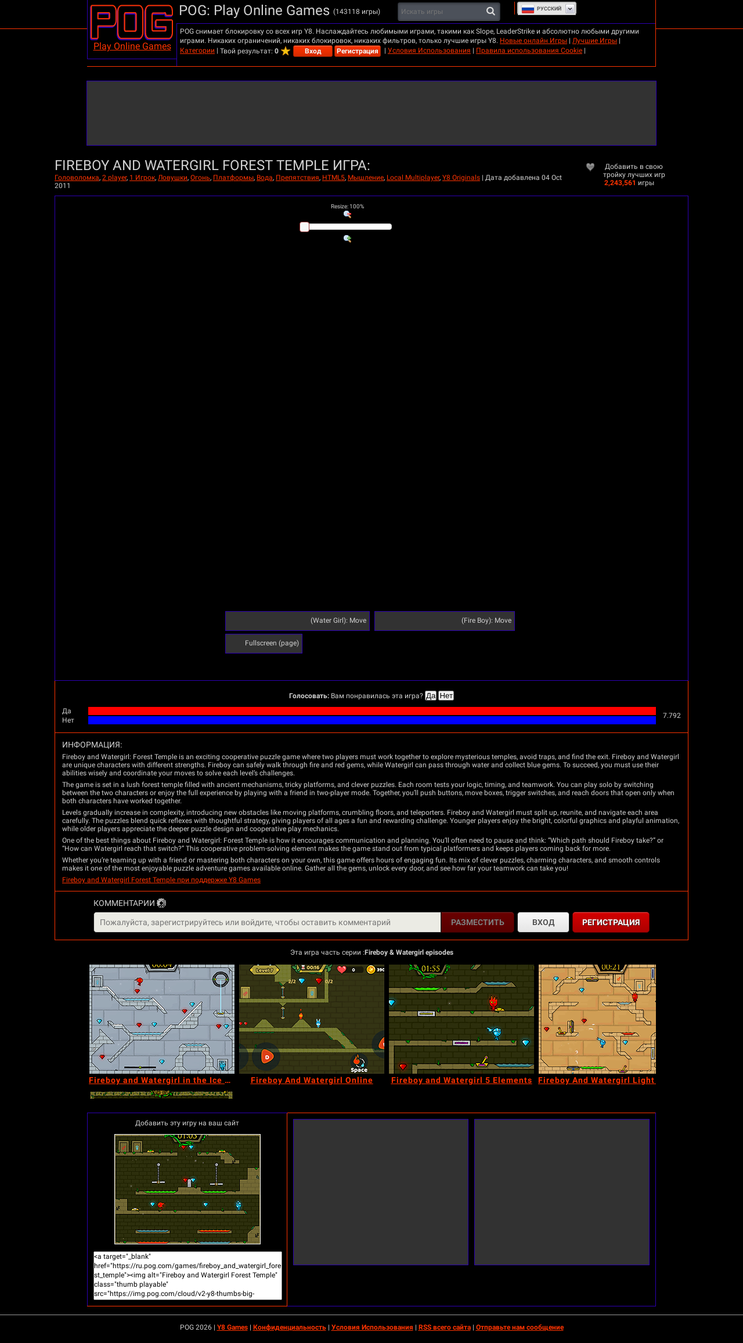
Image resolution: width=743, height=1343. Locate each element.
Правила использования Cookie (529, 50)
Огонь (200, 178)
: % (347, 206)
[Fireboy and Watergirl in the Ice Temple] (162, 1019)
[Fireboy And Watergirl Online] (312, 1019)
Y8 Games (232, 1327)
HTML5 (333, 178)
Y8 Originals (461, 178)
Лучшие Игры (594, 41)
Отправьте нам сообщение (520, 1327)
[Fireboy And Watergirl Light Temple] (611, 1019)
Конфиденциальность (289, 1327)
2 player (114, 178)
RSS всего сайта (445, 1327)
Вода (265, 178)
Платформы (233, 178)
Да (430, 695)
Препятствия (297, 178)
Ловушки (172, 178)
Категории (197, 50)
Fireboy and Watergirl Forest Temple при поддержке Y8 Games (161, 880)
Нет (446, 695)
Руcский (541, 8)
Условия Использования (429, 50)
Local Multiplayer (413, 178)
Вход (313, 51)
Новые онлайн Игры (533, 41)
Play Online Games (132, 46)
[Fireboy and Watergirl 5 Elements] (461, 1019)
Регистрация (357, 51)
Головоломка (77, 178)
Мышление (366, 178)
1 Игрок (142, 178)
